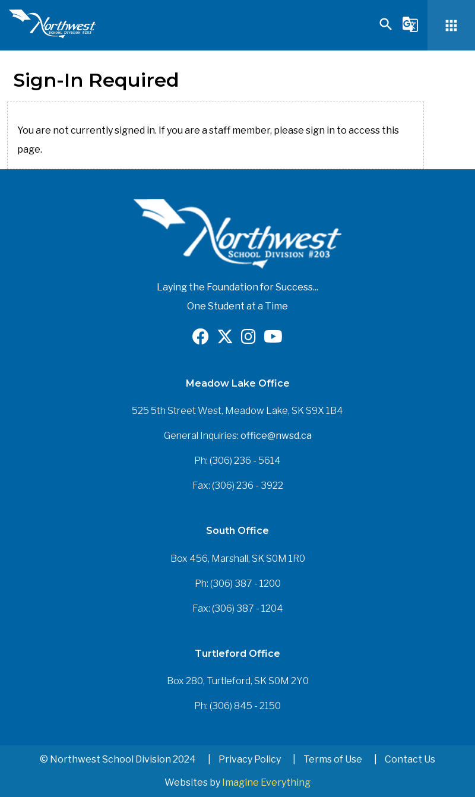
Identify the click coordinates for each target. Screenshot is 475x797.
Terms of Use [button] (332, 759)
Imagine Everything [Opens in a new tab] (266, 782)
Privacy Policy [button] (249, 759)
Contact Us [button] (410, 759)
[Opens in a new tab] (200, 339)
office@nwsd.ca (276, 435)
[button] (386, 29)
